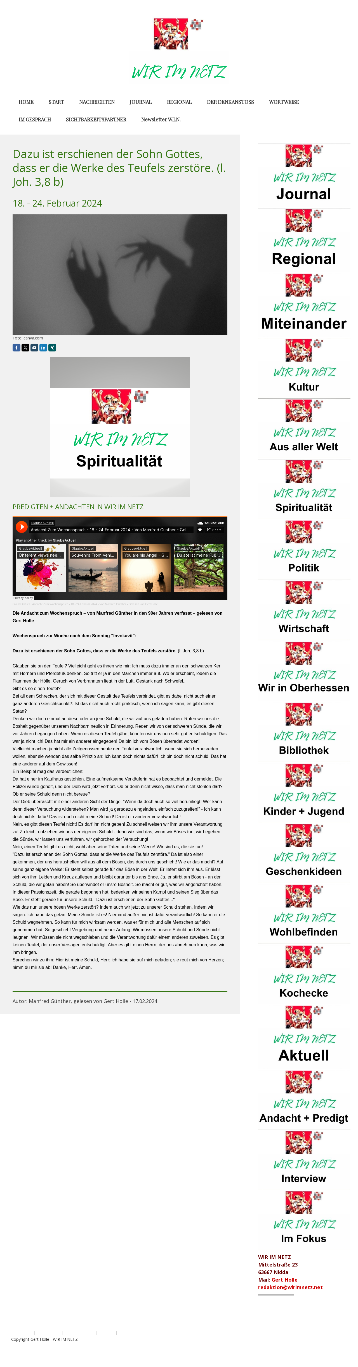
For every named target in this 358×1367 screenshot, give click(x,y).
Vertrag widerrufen (141, 1332)
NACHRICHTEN (97, 102)
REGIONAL (179, 102)
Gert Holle (285, 1279)
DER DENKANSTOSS (230, 102)
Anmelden (337, 1345)
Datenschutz (48, 1332)
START (56, 102)
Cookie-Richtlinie (79, 1332)
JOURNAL (141, 102)
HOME (26, 102)
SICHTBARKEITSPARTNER (96, 119)
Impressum (21, 1332)
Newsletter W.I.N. (161, 119)
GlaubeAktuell (21, 604)
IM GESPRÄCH (35, 119)
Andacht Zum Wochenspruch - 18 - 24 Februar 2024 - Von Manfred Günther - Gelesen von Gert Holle (95, 604)
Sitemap (106, 1332)
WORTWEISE (284, 102)
